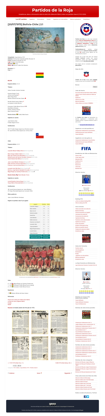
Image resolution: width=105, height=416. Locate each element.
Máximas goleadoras (80, 257)
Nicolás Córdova (87, 185)
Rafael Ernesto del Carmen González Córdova (19, 157)
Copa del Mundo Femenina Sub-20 (83, 339)
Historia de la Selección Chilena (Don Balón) (19, 299)
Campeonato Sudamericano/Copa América (85, 130)
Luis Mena (87, 282)
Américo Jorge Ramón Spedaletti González (19, 170)
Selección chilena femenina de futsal (83, 387)
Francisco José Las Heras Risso (16, 165)
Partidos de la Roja (52, 10)
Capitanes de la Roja (80, 218)
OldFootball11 (36, 277)
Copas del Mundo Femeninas (82, 302)
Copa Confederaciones (80, 303)
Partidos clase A (33, 367)
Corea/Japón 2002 (79, 157)
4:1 (92, 190)
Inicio (39, 373)
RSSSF (9, 304)
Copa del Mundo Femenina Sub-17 (83, 331)
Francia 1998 (78, 155)
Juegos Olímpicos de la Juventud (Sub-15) (85, 324)
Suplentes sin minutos (80, 221)
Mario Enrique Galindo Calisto (15, 154)
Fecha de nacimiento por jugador (82, 212)
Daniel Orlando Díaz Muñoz (14, 158)
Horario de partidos (79, 223)
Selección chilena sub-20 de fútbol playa (84, 379)
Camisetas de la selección (81, 214)
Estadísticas (86, 19)
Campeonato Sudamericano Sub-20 (83, 333)
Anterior (11, 373)
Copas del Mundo (79, 134)
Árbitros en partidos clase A (81, 227)
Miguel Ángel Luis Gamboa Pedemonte (17, 171)
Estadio (10, 303)
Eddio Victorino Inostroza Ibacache (17, 163)
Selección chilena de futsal (81, 381)
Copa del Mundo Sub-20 (80, 337)
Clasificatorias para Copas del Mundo (83, 132)
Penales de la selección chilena (82, 229)
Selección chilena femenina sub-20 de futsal (85, 389)
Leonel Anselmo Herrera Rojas (15, 181)
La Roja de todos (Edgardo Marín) (16, 301)
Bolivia (18, 367)
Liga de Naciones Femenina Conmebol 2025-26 (86, 265)
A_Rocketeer (55, 277)
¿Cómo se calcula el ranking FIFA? (83, 201)
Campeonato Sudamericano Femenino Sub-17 (85, 328)
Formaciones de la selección (81, 216)
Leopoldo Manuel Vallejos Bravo (16, 150)
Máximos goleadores (75, 19)
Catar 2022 (78, 166)
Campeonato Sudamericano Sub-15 (83, 322)
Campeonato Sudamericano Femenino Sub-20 (85, 335)
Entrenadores (40, 19)
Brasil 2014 (78, 163)
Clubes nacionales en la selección (83, 208)
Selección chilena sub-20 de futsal (83, 383)
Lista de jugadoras (79, 250)
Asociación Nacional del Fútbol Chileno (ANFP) (86, 92)
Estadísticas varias (79, 231)
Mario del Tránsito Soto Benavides (16, 155)
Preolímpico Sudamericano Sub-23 (83, 341)
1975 (14, 367)
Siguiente (68, 373)
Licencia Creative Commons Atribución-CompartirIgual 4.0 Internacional (58, 406)
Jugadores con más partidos (60, 19)
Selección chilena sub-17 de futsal (83, 385)
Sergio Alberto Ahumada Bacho (16, 183)
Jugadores (32, 19)
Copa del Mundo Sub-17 (80, 329)
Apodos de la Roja (79, 210)
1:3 (91, 288)
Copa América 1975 (24, 367)
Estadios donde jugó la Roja (81, 225)
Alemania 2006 (78, 159)
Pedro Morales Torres (23, 175)
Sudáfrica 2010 (78, 161)
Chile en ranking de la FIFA (81, 202)
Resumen (10, 307)
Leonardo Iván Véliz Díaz (14, 168)
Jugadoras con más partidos (82, 255)
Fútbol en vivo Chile (79, 99)
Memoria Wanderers (79, 101)
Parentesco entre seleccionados (82, 219)
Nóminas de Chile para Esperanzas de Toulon (85, 372)
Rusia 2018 (78, 164)
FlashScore (77, 97)
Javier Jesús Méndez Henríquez (16, 162)
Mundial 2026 (78, 168)
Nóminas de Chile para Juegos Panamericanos (85, 367)
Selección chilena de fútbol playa (82, 377)
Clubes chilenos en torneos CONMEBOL (84, 103)
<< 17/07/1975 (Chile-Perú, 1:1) (15, 363)
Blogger (81, 410)
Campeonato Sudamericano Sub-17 (83, 326)
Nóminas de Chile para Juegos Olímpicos (84, 362)
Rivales (48, 19)
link (80, 52)
